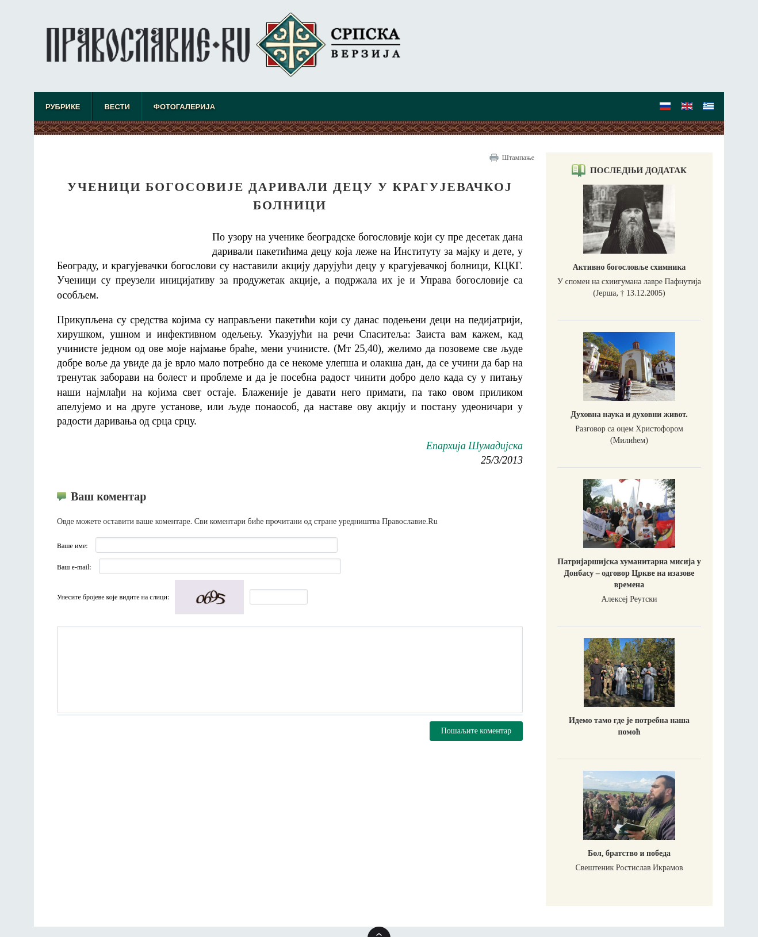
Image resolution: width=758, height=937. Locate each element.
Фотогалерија (184, 106)
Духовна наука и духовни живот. (629, 414)
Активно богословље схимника (629, 267)
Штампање (518, 158)
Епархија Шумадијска (474, 446)
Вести (116, 106)
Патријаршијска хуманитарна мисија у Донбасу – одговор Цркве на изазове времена (628, 573)
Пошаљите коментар (476, 730)
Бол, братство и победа (629, 853)
